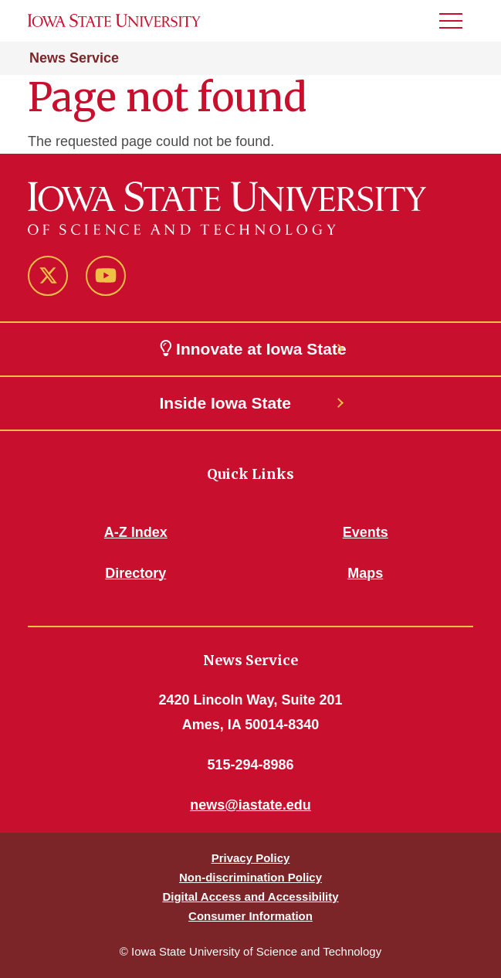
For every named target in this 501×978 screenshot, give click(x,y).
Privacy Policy (251, 857)
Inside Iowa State (225, 403)
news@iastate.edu (250, 805)
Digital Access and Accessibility (250, 896)
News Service (74, 58)
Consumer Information (250, 915)
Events (365, 532)
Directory (135, 573)
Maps (365, 573)
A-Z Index (136, 532)
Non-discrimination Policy (250, 877)
